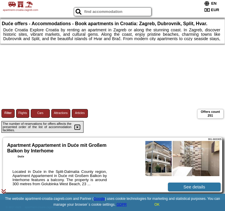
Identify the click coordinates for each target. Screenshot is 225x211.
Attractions (61, 113)
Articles (80, 113)
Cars (40, 113)
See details (194, 186)
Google (99, 199)
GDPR (122, 205)
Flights (22, 113)
